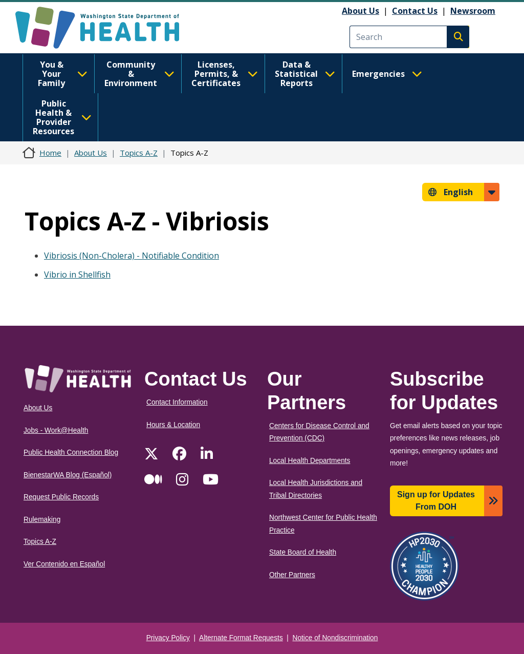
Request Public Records (61, 497)
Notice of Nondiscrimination (335, 638)
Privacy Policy (168, 638)
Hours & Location (173, 425)
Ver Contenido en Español (64, 564)
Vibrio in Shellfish (77, 274)
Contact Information (177, 402)
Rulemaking (42, 519)
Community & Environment (139, 74)
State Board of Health (302, 552)
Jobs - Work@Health (56, 430)
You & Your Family (63, 74)
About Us (360, 10)
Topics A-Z (139, 152)
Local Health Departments (309, 461)
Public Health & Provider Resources (62, 117)
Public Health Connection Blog (71, 452)
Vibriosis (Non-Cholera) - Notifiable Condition (131, 255)
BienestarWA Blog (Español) (68, 475)
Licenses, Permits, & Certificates (224, 74)
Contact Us (415, 10)
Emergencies (387, 73)
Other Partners (292, 575)
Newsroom (472, 10)
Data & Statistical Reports (305, 74)
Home (50, 152)
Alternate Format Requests (241, 638)
